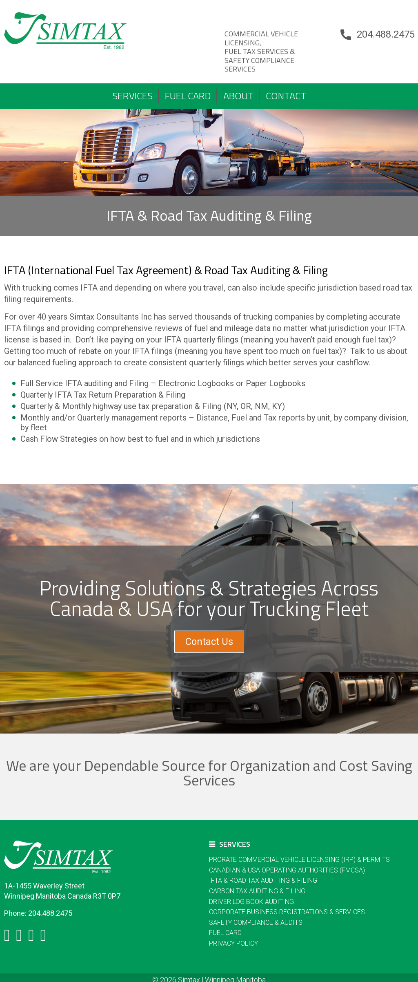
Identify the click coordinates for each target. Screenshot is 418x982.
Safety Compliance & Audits (255, 922)
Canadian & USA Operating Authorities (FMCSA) (287, 870)
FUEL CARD (188, 95)
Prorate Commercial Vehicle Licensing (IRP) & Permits (299, 859)
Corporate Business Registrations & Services (287, 912)
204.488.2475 (386, 34)
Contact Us (209, 641)
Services (132, 95)
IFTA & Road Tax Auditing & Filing (263, 880)
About (238, 95)
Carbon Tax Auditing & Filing (257, 891)
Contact (286, 95)
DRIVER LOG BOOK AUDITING (251, 902)
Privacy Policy (233, 943)
